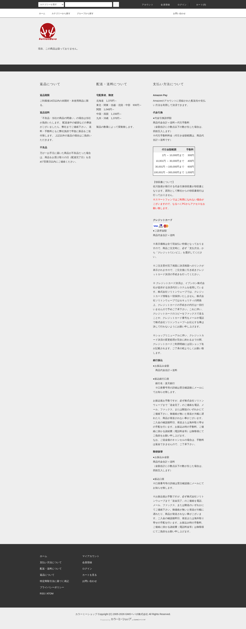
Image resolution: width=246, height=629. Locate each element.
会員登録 (163, 4)
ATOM (50, 593)
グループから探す (83, 13)
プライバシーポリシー (52, 587)
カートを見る (89, 574)
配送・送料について (51, 568)
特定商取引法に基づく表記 (54, 581)
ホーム (42, 13)
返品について (47, 574)
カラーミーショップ (86, 614)
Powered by (123, 620)
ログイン (180, 4)
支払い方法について (51, 562)
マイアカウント (90, 556)
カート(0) (199, 4)
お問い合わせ (177, 13)
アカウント (145, 4)
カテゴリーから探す (58, 13)
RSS (42, 593)
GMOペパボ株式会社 (136, 614)
